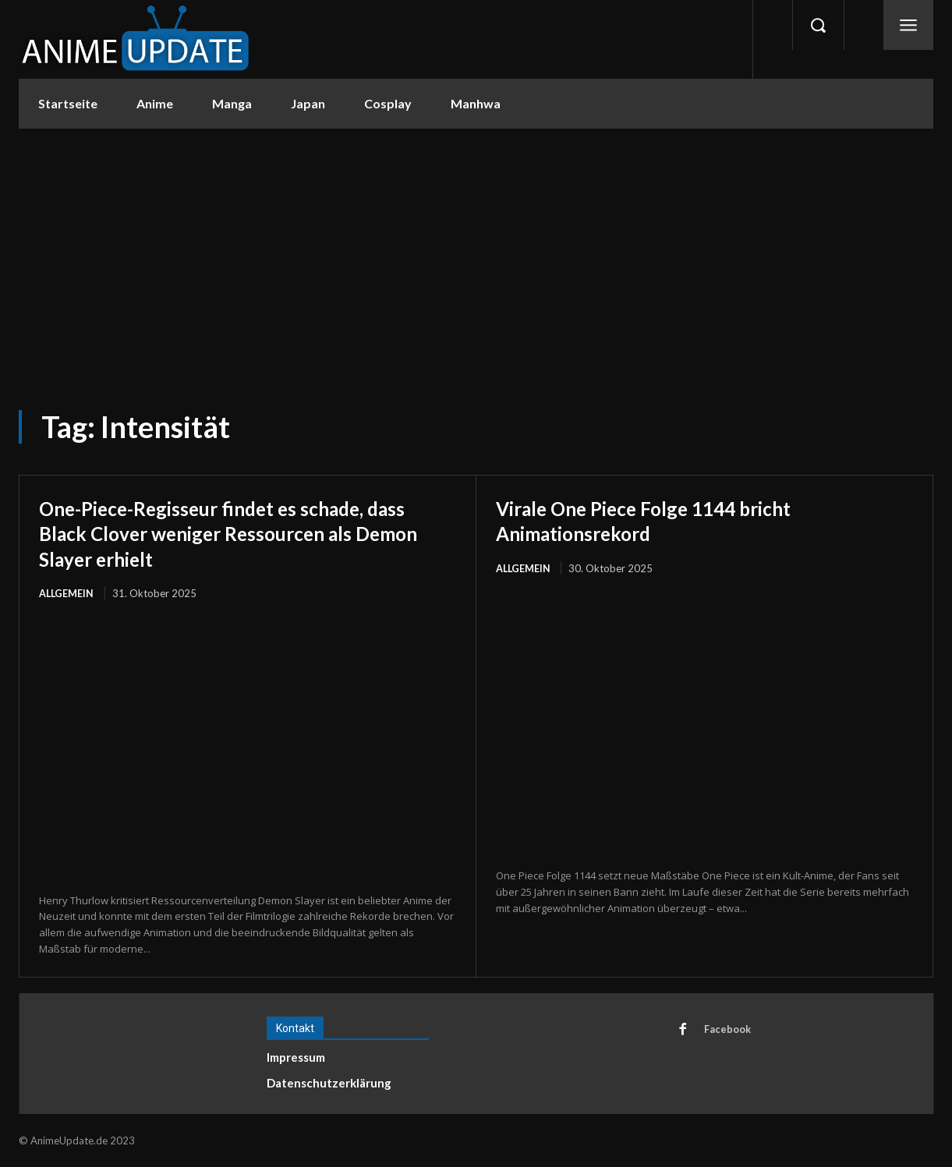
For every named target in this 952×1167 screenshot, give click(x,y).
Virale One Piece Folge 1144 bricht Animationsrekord (667, 520)
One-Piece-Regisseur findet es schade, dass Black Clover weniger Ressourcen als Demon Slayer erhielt (243, 532)
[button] (818, 25)
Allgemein (67, 593)
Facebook (728, 1030)
